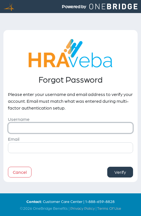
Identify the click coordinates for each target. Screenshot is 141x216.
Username (19, 119)
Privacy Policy (82, 208)
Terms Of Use (109, 208)
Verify (120, 172)
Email (13, 139)
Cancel (20, 172)
